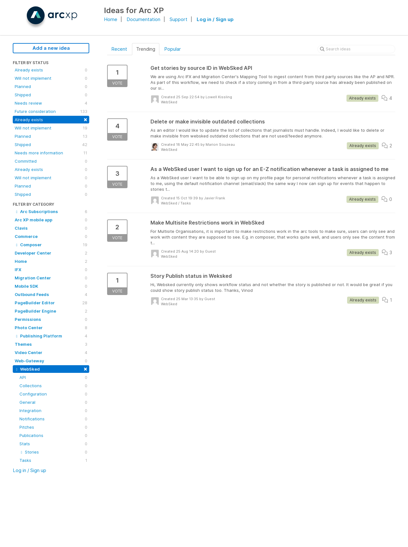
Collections (53, 385)
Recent (119, 49)
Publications (53, 435)
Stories (53, 452)
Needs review (51, 103)
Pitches (53, 427)
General (53, 402)
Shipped (51, 95)
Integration (53, 410)
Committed (51, 161)
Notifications (53, 419)
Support (178, 19)
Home (110, 19)
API (53, 377)
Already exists (51, 70)
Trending (145, 49)
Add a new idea (51, 48)
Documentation (143, 19)
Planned (51, 86)
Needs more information (51, 153)
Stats (53, 443)
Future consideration (51, 111)
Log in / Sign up (215, 19)
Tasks (53, 460)
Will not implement (51, 78)
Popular (172, 49)
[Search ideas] (356, 49)
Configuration (53, 394)
